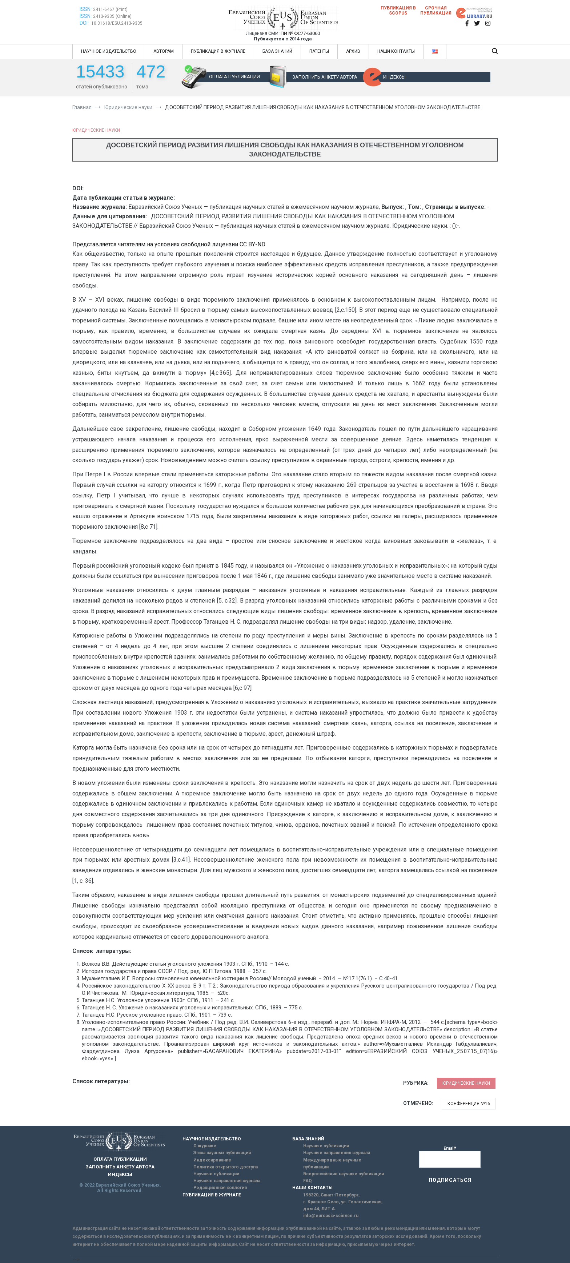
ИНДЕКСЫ (394, 77)
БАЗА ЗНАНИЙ (277, 51)
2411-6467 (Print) (110, 9)
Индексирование (212, 1160)
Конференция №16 (468, 1103)
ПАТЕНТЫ (319, 51)
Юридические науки (96, 130)
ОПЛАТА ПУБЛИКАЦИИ (234, 76)
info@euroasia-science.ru (330, 1215)
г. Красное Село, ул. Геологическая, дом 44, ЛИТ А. (342, 1205)
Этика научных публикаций (222, 1152)
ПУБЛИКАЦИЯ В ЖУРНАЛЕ (218, 51)
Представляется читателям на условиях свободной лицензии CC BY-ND (168, 244)
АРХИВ (353, 51)
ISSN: (86, 9)
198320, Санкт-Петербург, (331, 1195)
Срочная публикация (435, 10)
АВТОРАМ (163, 51)
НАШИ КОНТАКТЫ (396, 51)
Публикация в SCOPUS (398, 10)
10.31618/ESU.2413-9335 (116, 23)
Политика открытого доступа (225, 1166)
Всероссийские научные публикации (343, 1173)
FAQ (307, 1180)
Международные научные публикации (332, 1163)
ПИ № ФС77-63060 (300, 33)
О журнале (204, 1145)
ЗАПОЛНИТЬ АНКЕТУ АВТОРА (324, 77)
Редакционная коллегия (220, 1187)
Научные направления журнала (226, 1180)
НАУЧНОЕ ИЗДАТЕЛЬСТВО (108, 51)
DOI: (85, 23)
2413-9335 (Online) (112, 16)
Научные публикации (216, 1173)
